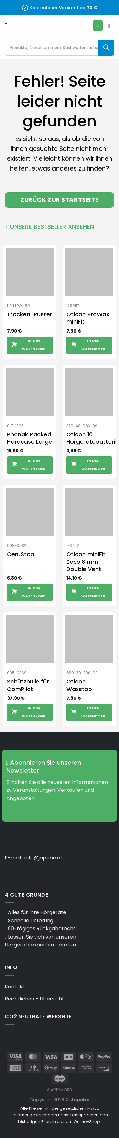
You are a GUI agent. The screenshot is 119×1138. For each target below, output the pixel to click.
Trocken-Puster (29, 314)
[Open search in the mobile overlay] (59, 48)
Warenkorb (59, 1090)
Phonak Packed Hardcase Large (29, 438)
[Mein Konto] (98, 25)
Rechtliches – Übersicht (34, 998)
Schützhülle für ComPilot (28, 685)
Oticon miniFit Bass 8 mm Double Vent (86, 561)
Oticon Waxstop (79, 685)
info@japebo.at (43, 857)
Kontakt (15, 986)
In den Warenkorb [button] (34, 344)
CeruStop (20, 554)
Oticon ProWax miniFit (87, 318)
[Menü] (8, 25)
